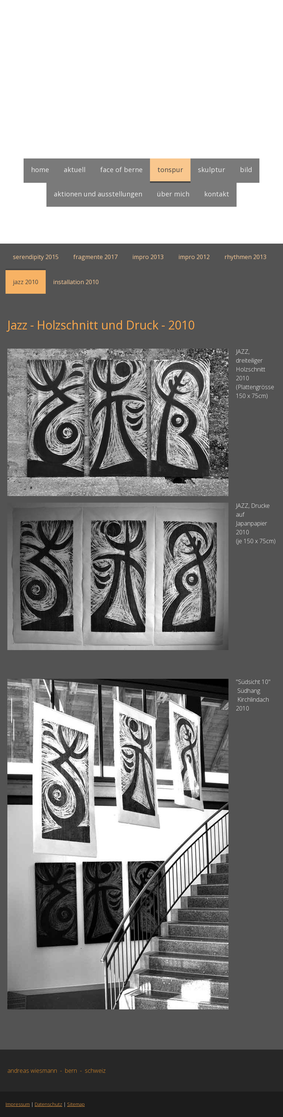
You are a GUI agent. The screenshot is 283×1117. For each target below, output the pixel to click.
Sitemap (76, 1104)
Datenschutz (48, 1104)
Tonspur (170, 169)
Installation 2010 (76, 282)
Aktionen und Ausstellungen (98, 193)
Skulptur (211, 169)
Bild (246, 169)
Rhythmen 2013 (245, 257)
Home (40, 169)
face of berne (121, 169)
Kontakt (216, 193)
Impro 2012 (194, 257)
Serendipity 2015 (36, 257)
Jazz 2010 (25, 282)
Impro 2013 (148, 257)
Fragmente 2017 (95, 257)
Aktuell (74, 169)
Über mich (173, 193)
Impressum (18, 1104)
